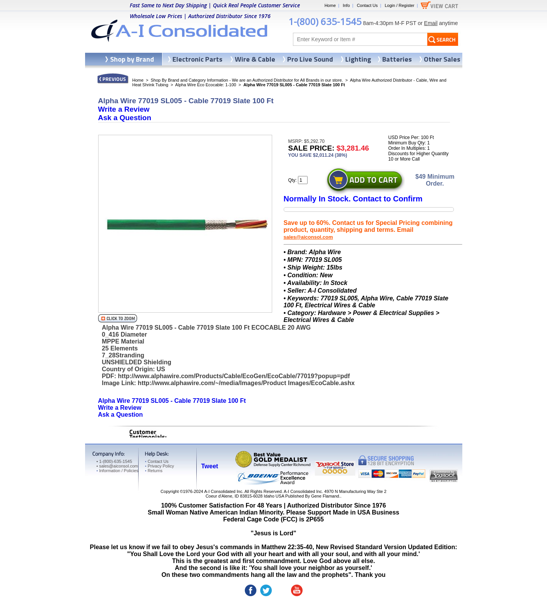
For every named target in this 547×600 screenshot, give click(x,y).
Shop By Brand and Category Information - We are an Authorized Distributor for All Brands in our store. (247, 80)
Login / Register (399, 5)
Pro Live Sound (310, 59)
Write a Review (124, 109)
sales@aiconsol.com (308, 237)
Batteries (397, 59)
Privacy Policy (159, 466)
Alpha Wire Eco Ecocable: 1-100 (205, 84)
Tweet (209, 466)
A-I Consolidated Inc (223, 491)
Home (330, 5)
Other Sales (442, 59)
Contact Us (367, 5)
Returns (153, 470)
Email (431, 23)
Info (346, 5)
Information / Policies (118, 470)
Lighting (358, 59)
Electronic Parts (197, 59)
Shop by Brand (132, 59)
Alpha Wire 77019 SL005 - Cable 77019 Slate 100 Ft (172, 400)
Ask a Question (124, 118)
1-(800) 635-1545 (324, 21)
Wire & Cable (255, 59)
